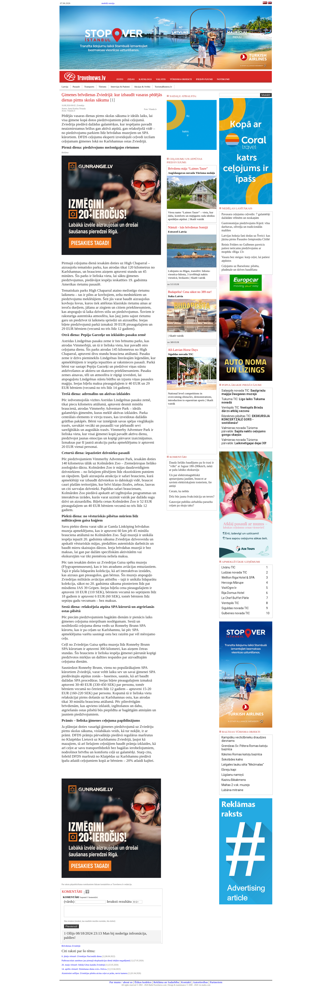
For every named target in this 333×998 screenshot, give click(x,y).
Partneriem (216, 984)
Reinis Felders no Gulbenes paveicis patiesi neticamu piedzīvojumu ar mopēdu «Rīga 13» (243, 248)
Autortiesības (200, 984)
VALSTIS (161, 79)
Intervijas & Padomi (120, 86)
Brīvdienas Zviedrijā (71, 948)
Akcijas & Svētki (142, 86)
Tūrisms (102, 86)
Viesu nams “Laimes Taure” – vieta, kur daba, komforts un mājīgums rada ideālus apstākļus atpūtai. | (191, 216)
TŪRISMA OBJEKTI (181, 79)
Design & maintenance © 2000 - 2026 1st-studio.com (189, 988)
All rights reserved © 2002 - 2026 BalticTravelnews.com (143, 988)
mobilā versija (108, 3)
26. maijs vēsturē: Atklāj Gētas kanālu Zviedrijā (83, 967)
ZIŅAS (131, 79)
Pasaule (76, 86)
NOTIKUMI (223, 79)
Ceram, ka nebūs (179, 491)
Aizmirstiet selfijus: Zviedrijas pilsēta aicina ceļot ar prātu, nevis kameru (94, 976)
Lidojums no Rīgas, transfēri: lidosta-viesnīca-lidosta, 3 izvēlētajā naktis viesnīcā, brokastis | (189, 274)
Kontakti (186, 984)
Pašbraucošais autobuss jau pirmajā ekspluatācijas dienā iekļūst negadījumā (96, 963)
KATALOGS (145, 79)
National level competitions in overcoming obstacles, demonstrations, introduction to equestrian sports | (190, 398)
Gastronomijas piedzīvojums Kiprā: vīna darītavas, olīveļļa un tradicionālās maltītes (246, 227)
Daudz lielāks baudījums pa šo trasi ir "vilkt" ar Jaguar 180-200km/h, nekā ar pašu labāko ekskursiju (191, 466)
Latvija (65, 86)
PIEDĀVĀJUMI (204, 79)
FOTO (120, 79)
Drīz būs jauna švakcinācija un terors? (191, 496)
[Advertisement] (192, 430)
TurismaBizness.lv (163, 86)
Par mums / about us (121, 984)
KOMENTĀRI (72, 891)
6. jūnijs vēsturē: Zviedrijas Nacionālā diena (82, 959)
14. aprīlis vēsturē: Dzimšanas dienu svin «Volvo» (84, 971)
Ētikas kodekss (143, 984)
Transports (89, 86)
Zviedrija (80, 105)
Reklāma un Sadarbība (166, 984)
